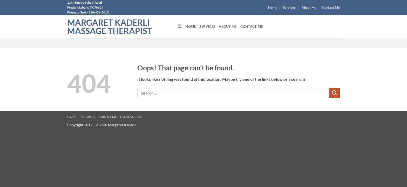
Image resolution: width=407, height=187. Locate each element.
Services (289, 7)
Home (272, 7)
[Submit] (334, 93)
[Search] (180, 26)
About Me (309, 7)
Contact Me (331, 7)
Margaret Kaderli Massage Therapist (109, 26)
